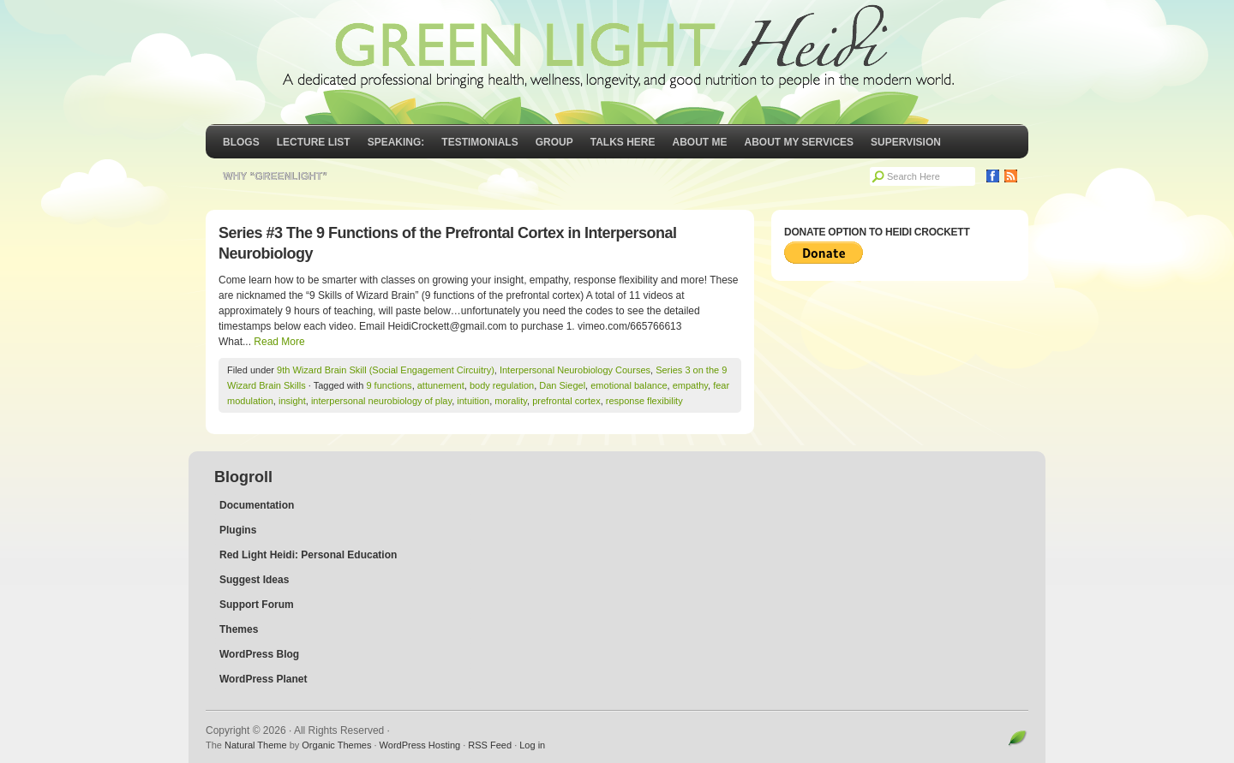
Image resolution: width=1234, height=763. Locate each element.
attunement (440, 385)
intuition (473, 401)
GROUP (554, 142)
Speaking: (396, 142)
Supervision (906, 142)
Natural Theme (256, 745)
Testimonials (479, 142)
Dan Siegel (562, 385)
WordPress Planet (263, 679)
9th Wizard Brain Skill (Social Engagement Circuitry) (385, 370)
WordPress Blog (259, 654)
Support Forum (256, 605)
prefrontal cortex (566, 401)
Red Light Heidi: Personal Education (308, 555)
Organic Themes (336, 745)
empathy (690, 385)
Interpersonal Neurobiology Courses (575, 370)
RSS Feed (490, 745)
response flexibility (644, 401)
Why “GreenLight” (275, 176)
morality (510, 401)
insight (292, 401)
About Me (700, 142)
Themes (238, 629)
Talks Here (623, 142)
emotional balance (628, 385)
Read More (279, 342)
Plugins (237, 530)
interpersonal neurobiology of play (381, 401)
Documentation (256, 505)
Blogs (241, 142)
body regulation (502, 385)
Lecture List (313, 142)
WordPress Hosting (420, 745)
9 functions (388, 385)
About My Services (799, 142)
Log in (532, 745)
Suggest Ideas (254, 580)
